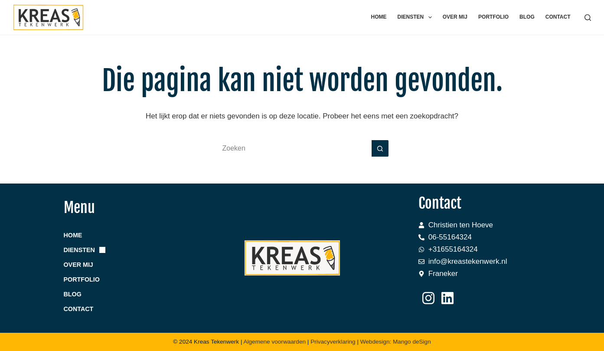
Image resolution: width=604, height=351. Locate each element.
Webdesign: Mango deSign (395, 341)
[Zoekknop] (380, 148)
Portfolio (493, 17)
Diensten (416, 17)
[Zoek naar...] (293, 148)
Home (379, 17)
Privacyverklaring (333, 341)
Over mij (455, 17)
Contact (558, 17)
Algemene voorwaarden (274, 341)
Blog (527, 17)
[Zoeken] (587, 17)
